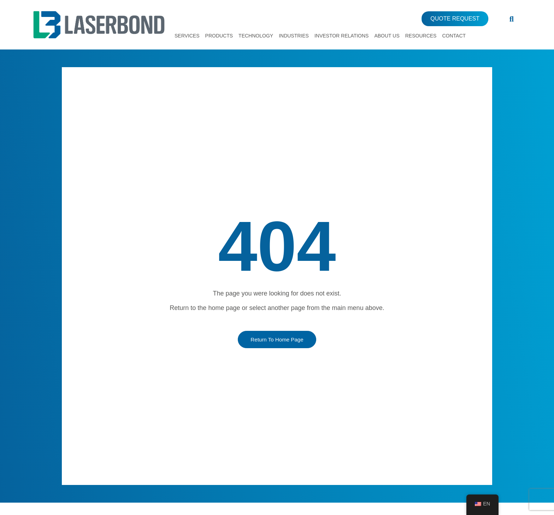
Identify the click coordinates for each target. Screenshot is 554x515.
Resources (421, 36)
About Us (386, 36)
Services (187, 36)
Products (219, 36)
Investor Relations (341, 36)
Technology (255, 36)
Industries (294, 36)
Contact (454, 36)
